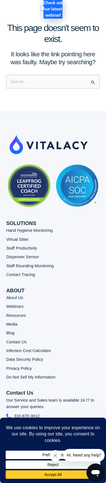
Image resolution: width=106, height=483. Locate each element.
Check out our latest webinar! (53, 9)
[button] (79, 13)
